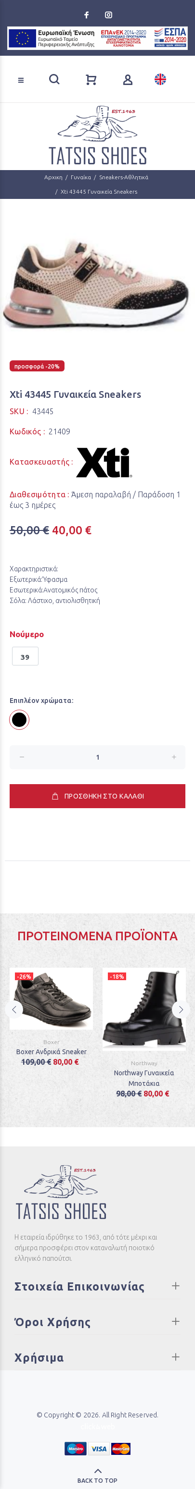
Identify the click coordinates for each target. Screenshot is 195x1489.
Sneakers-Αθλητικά (123, 177)
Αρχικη (53, 177)
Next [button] (181, 1022)
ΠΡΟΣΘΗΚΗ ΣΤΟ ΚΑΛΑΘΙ (97, 796)
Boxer (51, 1042)
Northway (144, 1063)
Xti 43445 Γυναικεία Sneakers (99, 191)
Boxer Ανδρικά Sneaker (51, 1052)
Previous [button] (14, 1022)
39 (25, 657)
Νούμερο (27, 634)
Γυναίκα (81, 177)
